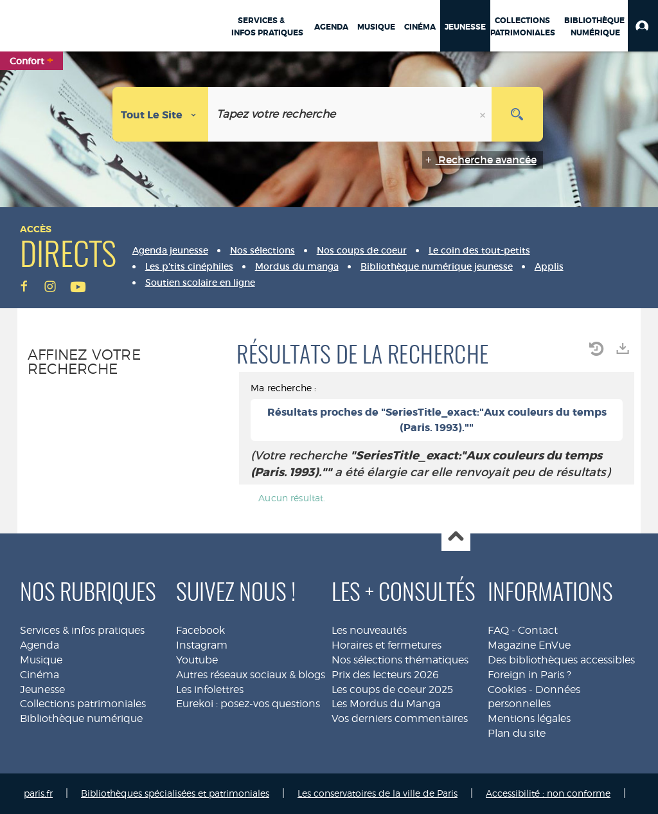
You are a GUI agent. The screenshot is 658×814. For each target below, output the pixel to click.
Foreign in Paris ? (529, 675)
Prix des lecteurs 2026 (385, 675)
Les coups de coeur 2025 (392, 689)
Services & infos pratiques (82, 630)
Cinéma (39, 675)
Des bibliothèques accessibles (561, 660)
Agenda (39, 645)
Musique (41, 660)
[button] (643, 25)
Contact (538, 630)
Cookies (507, 689)
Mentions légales (529, 718)
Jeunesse (42, 689)
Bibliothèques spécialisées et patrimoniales (175, 793)
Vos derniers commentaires (400, 718)
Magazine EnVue (529, 645)
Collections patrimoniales (83, 704)
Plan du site (517, 733)
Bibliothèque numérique (81, 718)
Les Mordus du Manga (386, 704)
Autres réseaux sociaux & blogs (250, 675)
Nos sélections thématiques (400, 660)
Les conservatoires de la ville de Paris (378, 793)
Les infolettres (210, 689)
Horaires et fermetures (386, 645)
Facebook (200, 630)
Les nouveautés (369, 630)
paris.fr (38, 793)
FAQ (498, 630)
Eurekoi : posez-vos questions (248, 704)
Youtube (197, 660)
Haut (455, 537)
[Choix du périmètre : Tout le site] (160, 114)
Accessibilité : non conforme (548, 793)
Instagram (201, 645)
